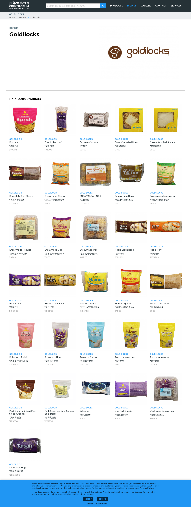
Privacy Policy (146, 488)
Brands (22, 17)
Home (12, 17)
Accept (88, 499)
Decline (102, 499)
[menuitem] (116, 6)
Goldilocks (35, 17)
